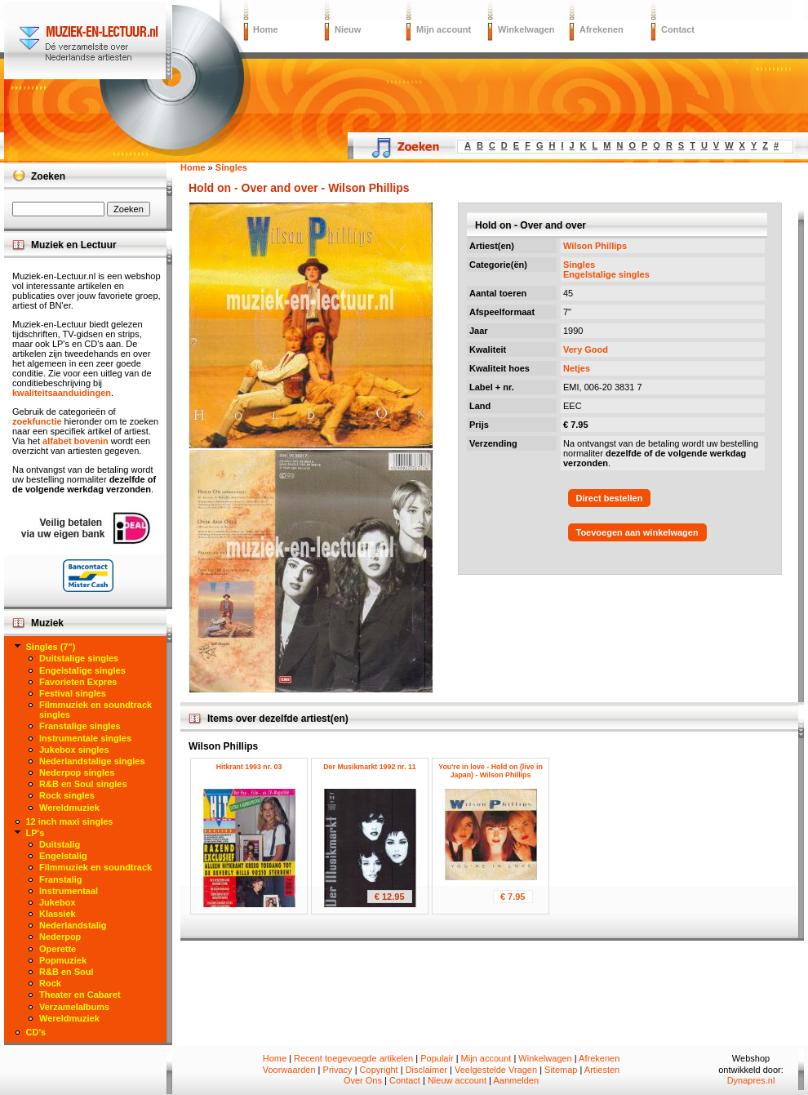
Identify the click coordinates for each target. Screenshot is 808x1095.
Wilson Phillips (595, 246)
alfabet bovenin (75, 441)
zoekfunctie (37, 421)
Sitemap (560, 1070)
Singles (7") (51, 647)
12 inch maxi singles (69, 821)
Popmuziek (63, 960)
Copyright (379, 1070)
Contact (678, 29)
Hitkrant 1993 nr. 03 (249, 767)
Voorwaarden (289, 1070)
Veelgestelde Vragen (496, 1070)
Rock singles (67, 795)
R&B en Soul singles (83, 784)
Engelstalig (63, 856)
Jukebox (57, 902)
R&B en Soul (66, 972)
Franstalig (60, 879)
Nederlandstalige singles (92, 761)
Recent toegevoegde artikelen (353, 1058)
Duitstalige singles (78, 658)
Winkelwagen (526, 29)
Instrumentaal (68, 891)
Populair (436, 1058)
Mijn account (443, 29)
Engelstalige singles (606, 274)
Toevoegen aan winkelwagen (637, 532)
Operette (57, 949)
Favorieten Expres (78, 682)
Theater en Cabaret (80, 994)
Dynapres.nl (751, 1080)
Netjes (576, 368)
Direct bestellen (609, 498)
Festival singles (72, 693)
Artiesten (601, 1070)
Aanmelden (516, 1080)
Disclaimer (426, 1070)
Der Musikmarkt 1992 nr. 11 (369, 767)
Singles (579, 264)
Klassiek (57, 914)
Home (265, 29)
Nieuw (348, 29)
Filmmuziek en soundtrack (95, 867)
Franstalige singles (80, 726)
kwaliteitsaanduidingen (61, 393)
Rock (50, 983)
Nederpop (60, 936)
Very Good (585, 349)
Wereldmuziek (69, 807)
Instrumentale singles (85, 738)
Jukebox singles (74, 749)
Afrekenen (601, 29)
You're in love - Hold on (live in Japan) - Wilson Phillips (490, 771)
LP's (35, 833)
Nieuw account (457, 1080)
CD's (36, 1032)
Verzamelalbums (74, 1007)
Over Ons (363, 1080)
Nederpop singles (76, 772)
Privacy (338, 1070)
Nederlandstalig (73, 925)
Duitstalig (59, 844)
